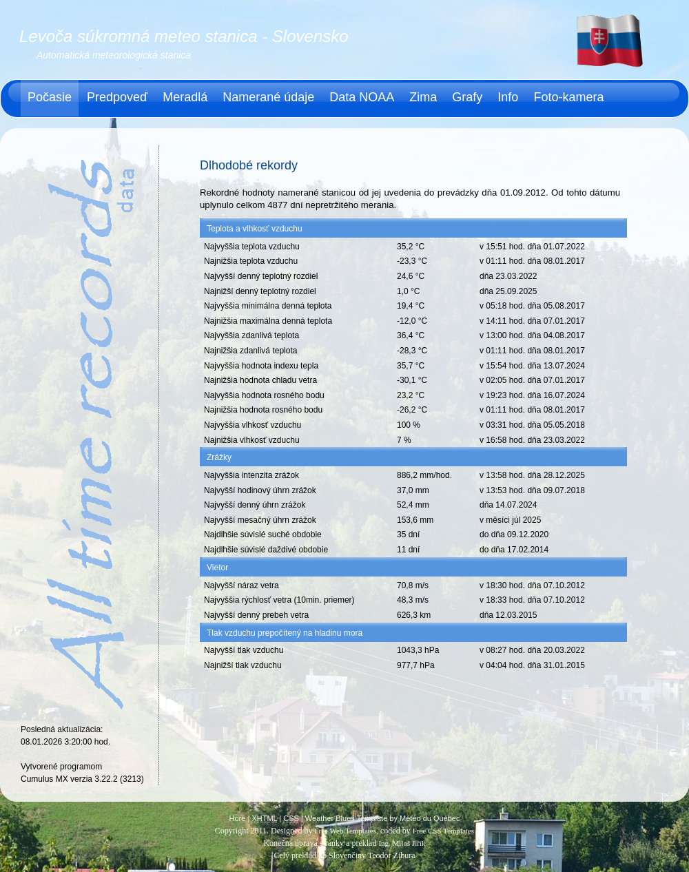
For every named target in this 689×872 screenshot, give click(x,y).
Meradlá (185, 97)
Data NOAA (361, 97)
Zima (423, 97)
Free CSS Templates (443, 831)
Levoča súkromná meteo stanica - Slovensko (184, 36)
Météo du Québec (430, 818)
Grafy (467, 97)
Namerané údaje (268, 97)
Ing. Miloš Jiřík (401, 843)
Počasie (50, 97)
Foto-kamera (568, 97)
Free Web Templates (345, 831)
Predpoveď (117, 97)
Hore (237, 818)
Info (507, 97)
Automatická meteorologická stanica (114, 55)
